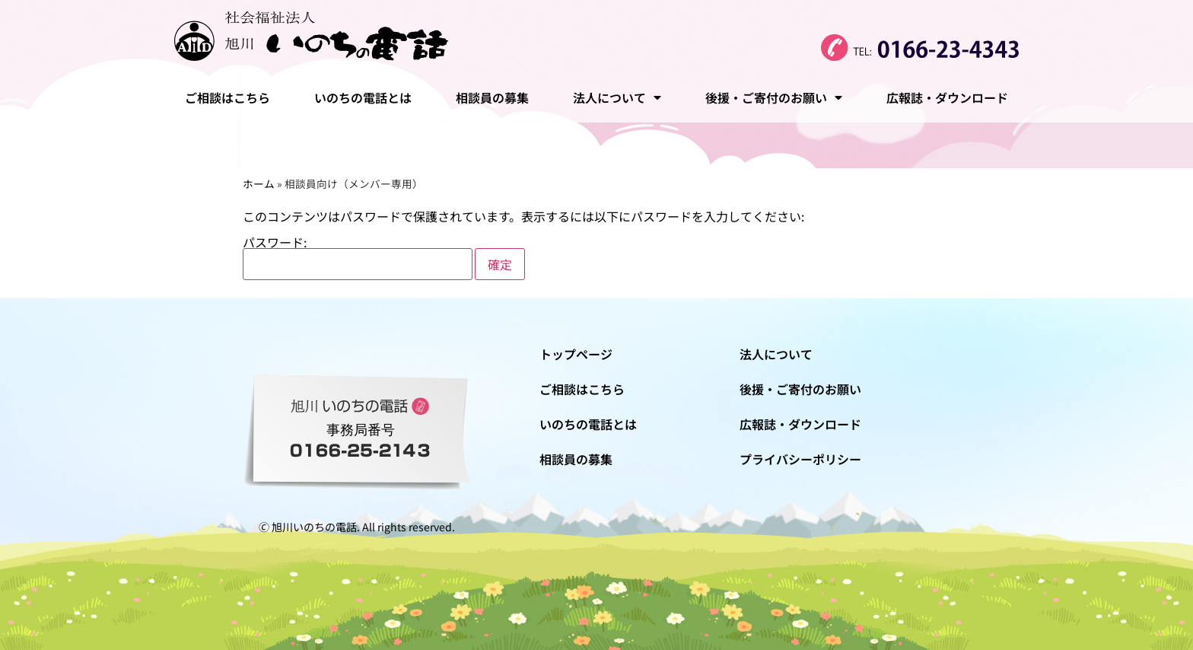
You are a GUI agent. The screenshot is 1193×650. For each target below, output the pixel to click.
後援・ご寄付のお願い (773, 97)
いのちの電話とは (363, 97)
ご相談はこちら (227, 97)
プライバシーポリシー (800, 459)
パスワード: (357, 258)
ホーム (259, 183)
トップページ (575, 354)
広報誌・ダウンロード (947, 97)
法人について (617, 97)
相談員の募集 (492, 97)
